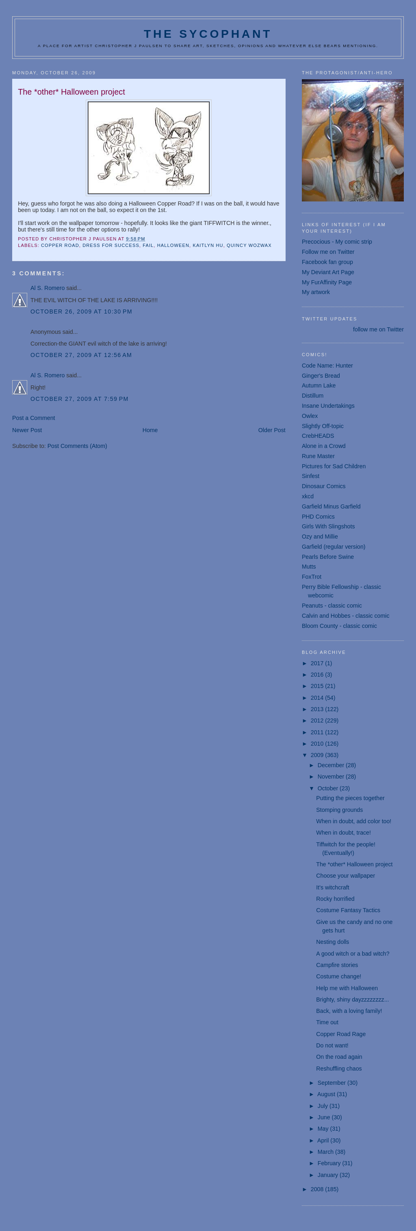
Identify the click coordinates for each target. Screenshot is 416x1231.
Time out (327, 1022)
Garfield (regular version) (334, 546)
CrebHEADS (318, 436)
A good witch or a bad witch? (352, 953)
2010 (318, 743)
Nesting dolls (332, 942)
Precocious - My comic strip (337, 241)
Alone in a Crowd (324, 446)
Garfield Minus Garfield (331, 506)
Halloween (173, 245)
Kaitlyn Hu (208, 245)
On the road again (339, 1057)
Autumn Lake (319, 385)
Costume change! (338, 976)
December (332, 765)
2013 (318, 709)
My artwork (316, 292)
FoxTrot (311, 576)
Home (150, 430)
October (329, 788)
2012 (318, 720)
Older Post (272, 430)
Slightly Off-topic (323, 426)
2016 (318, 674)
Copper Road (60, 245)
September (332, 1083)
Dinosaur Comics (324, 486)
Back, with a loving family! (349, 1011)
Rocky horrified (335, 899)
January (329, 1175)
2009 (318, 755)
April (323, 1140)
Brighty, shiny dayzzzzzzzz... (352, 999)
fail (148, 245)
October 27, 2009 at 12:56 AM (81, 355)
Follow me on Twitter (328, 252)
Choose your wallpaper (345, 875)
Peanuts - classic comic (332, 605)
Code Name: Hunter (327, 365)
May (324, 1128)
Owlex (310, 416)
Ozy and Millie (320, 536)
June (325, 1117)
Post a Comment (33, 418)
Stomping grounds (339, 810)
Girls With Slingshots (328, 526)
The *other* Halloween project (354, 864)
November (332, 776)
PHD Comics (318, 516)
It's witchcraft (332, 887)
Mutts (309, 566)
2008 (318, 1189)
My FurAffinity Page (327, 282)
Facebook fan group (327, 262)
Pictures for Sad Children (334, 466)
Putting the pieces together (350, 798)
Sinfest (310, 476)
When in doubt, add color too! (353, 821)
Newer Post (27, 430)
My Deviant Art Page (328, 272)
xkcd (308, 496)
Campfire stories (337, 965)
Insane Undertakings (328, 405)
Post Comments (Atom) (77, 446)
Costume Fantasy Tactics (348, 910)
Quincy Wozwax (249, 245)
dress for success (110, 245)
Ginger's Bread (321, 375)
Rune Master (318, 456)
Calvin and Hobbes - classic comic (346, 615)
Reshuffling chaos (339, 1068)
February (330, 1163)
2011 (318, 732)
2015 (318, 686)
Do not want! (332, 1045)
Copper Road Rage (341, 1034)
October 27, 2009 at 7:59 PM (79, 399)
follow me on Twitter (378, 329)
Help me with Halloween (347, 988)
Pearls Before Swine (328, 557)
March (326, 1152)
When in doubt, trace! (343, 832)
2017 (318, 663)
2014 (318, 697)
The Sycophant (208, 33)
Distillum (312, 395)
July (323, 1106)
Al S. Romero (47, 288)
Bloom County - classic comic (339, 626)
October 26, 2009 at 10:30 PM (81, 311)
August (327, 1094)
